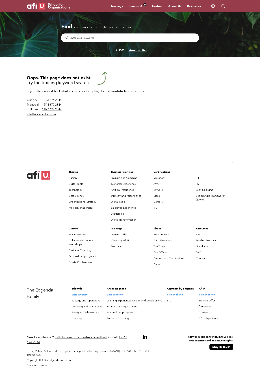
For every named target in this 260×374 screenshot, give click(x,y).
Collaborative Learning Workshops (82, 242)
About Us (174, 6)
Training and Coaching (124, 177)
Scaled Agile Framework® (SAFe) (210, 197)
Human (73, 177)
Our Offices (160, 252)
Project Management (80, 207)
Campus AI (137, 6)
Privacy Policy (34, 351)
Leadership (117, 213)
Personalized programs (82, 256)
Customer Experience (123, 183)
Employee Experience (123, 207)
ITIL (155, 207)
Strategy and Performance (126, 195)
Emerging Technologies (85, 312)
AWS (156, 183)
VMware (158, 189)
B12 (169, 300)
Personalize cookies (37, 365)
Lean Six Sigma (204, 189)
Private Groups (77, 234)
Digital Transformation (123, 219)
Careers (158, 264)
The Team (159, 246)
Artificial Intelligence (122, 189)
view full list (137, 50)
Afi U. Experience (163, 240)
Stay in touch (221, 346)
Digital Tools (76, 183)
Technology (75, 189)
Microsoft (158, 177)
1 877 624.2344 (52, 109)
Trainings (117, 6)
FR (231, 162)
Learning (77, 318)
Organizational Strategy (82, 201)
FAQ (198, 252)
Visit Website (80, 294)
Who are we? (161, 234)
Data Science (76, 195)
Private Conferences (80, 262)
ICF (198, 177)
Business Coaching (80, 250)
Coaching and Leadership (87, 306)
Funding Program (206, 240)
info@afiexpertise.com (41, 114)
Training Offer (119, 234)
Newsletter (202, 246)
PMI (198, 183)
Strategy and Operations (86, 300)
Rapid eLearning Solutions (122, 306)
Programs (116, 246)
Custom (157, 6)
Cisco (156, 195)
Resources (194, 6)
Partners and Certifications (168, 258)
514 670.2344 (53, 104)
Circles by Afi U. (120, 240)
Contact (200, 258)
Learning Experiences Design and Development (134, 300)
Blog (198, 234)
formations (205, 306)
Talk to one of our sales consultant (81, 337)
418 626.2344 (53, 100)
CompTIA (158, 201)
